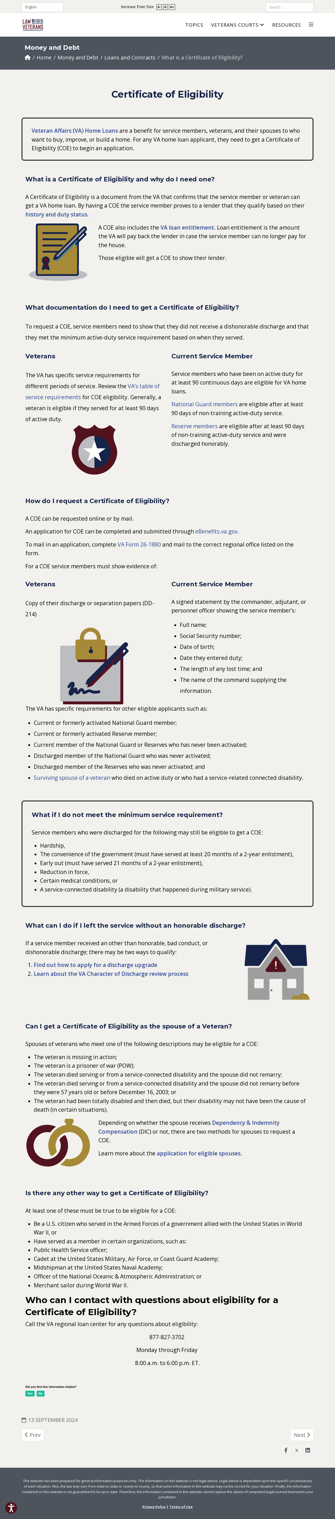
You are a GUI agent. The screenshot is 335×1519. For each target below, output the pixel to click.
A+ (172, 7)
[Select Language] (42, 7)
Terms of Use (181, 1506)
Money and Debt (78, 57)
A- (159, 7)
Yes (30, 1393)
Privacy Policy (154, 1506)
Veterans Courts (235, 25)
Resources (286, 25)
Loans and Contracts (129, 57)
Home (44, 57)
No (40, 1393)
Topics (194, 25)
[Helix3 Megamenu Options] (311, 24)
